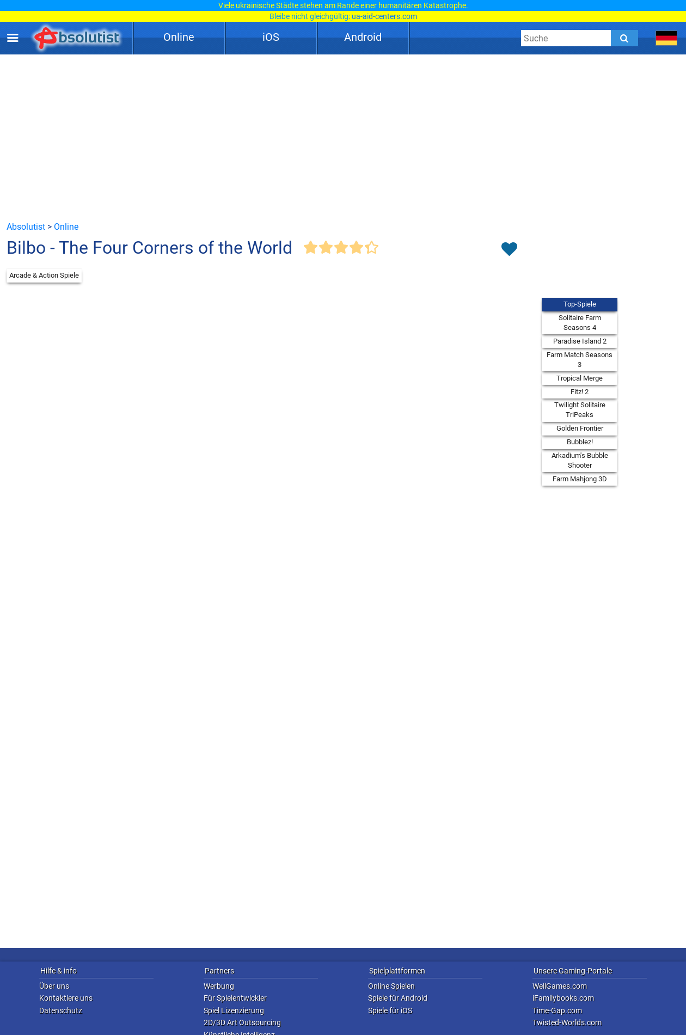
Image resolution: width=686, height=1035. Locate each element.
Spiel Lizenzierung (234, 1010)
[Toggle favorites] (509, 250)
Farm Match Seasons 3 (579, 360)
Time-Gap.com (557, 1010)
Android (363, 37)
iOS (270, 37)
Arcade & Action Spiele (44, 275)
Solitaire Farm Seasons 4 (580, 323)
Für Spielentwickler (235, 998)
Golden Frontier (579, 428)
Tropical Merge (579, 378)
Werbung (219, 986)
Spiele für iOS (390, 1010)
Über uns (54, 986)
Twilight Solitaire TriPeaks (579, 410)
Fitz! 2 (580, 392)
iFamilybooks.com (563, 998)
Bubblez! (580, 442)
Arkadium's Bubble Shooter (580, 460)
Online (178, 37)
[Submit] (624, 38)
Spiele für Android (397, 998)
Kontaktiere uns (66, 998)
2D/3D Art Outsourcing (242, 1022)
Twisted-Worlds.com (567, 1022)
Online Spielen (391, 986)
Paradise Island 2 (580, 341)
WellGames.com (559, 986)
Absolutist (26, 227)
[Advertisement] (343, 137)
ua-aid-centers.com (384, 16)
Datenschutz (60, 1010)
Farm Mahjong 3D (580, 479)
